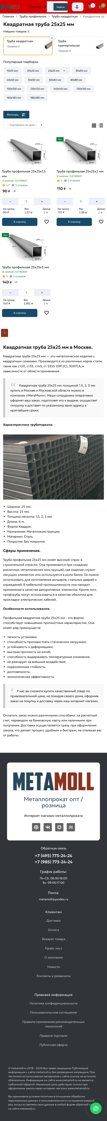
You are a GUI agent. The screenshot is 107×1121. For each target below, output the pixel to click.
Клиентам (38, 7)
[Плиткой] (94, 125)
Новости (53, 967)
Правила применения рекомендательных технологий (53, 1024)
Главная (8, 16)
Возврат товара (53, 939)
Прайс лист (53, 948)
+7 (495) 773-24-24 (53, 855)
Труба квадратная (65, 16)
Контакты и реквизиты (53, 976)
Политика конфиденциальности (54, 1003)
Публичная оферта (53, 1045)
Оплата (53, 930)
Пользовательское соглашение (53, 1012)
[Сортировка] (23, 124)
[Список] (101, 125)
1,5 (37, 516)
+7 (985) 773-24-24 (54, 862)
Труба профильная (32, 16)
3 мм (48, 516)
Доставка (53, 920)
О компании (53, 957)
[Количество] (26, 201)
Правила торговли (53, 1036)
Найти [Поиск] (61, 7)
